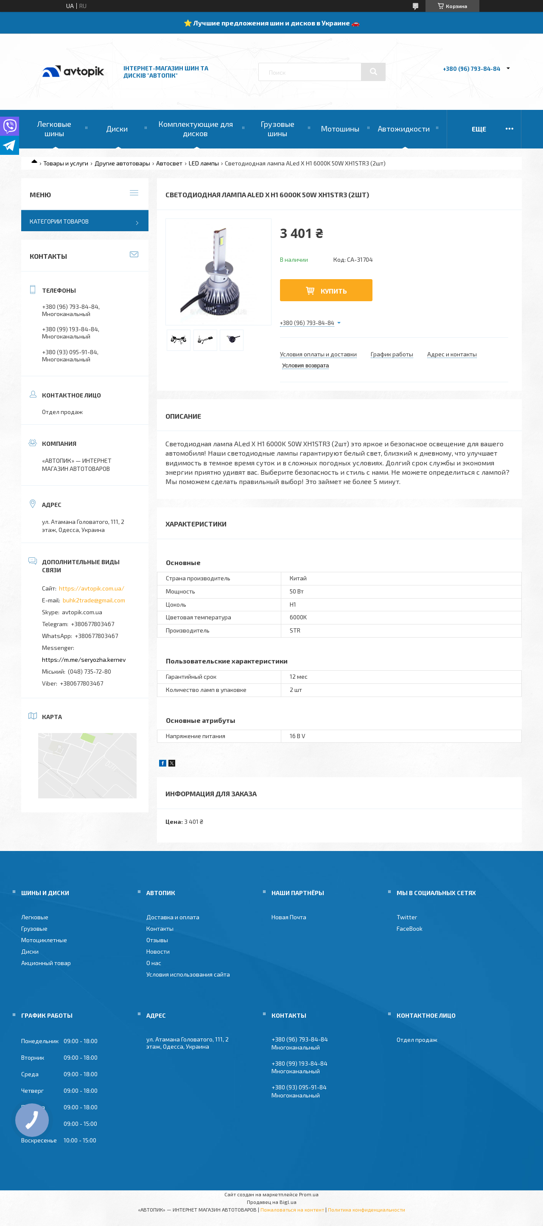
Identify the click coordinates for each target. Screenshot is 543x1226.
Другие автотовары (122, 163)
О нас (153, 962)
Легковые (34, 917)
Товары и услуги (65, 163)
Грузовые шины (277, 128)
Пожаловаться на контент (292, 1209)
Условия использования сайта (188, 974)
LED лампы (204, 163)
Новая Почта (289, 917)
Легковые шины (54, 128)
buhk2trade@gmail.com (94, 600)
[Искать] (373, 72)
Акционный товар (46, 962)
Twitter (407, 917)
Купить (334, 291)
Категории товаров (59, 221)
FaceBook (410, 928)
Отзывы (157, 939)
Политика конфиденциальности (366, 1209)
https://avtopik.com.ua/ (91, 588)
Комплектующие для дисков (195, 128)
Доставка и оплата (172, 917)
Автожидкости (404, 128)
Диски (117, 128)
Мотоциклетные (44, 939)
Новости (158, 951)
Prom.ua (309, 1194)
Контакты (160, 928)
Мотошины (340, 128)
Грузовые (34, 928)
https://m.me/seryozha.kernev (84, 659)
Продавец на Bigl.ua (272, 1202)
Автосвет (169, 163)
